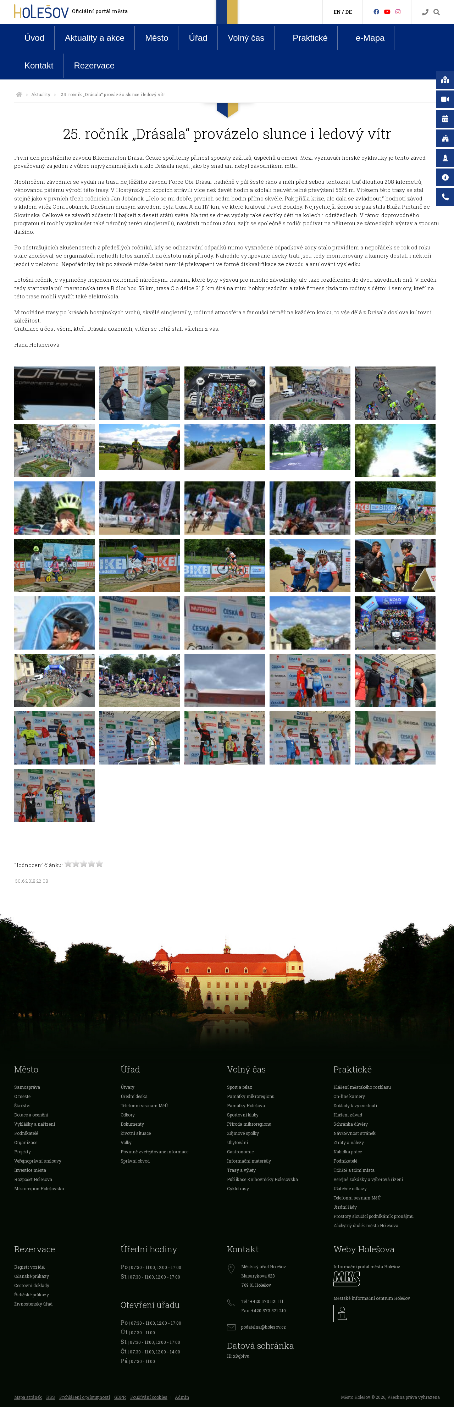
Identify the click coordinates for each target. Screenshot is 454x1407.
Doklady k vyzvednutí (355, 1105)
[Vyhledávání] (436, 12)
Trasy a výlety (241, 1170)
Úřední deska (134, 1096)
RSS (50, 1397)
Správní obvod (135, 1161)
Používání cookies (148, 1397)
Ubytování (237, 1142)
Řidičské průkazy (31, 1294)
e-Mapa (364, 38)
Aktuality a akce (94, 38)
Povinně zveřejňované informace (154, 1151)
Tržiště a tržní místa (354, 1170)
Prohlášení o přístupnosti (84, 1397)
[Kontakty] (425, 12)
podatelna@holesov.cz (263, 1327)
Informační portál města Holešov (366, 1266)
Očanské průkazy (31, 1276)
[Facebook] (376, 11)
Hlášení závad (347, 1115)
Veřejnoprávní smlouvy (37, 1161)
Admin (182, 1397)
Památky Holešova (246, 1105)
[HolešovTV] (387, 11)
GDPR (120, 1397)
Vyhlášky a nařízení (34, 1124)
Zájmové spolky (243, 1133)
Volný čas (246, 38)
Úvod (34, 38)
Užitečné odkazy (350, 1188)
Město (156, 38)
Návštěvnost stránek (354, 1133)
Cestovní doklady (31, 1285)
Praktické (305, 37)
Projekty (22, 1151)
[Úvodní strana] (19, 94)
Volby (126, 1142)
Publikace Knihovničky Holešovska (262, 1179)
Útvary (127, 1087)
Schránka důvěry (350, 1124)
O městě (22, 1096)
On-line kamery (349, 1096)
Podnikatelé (26, 1133)
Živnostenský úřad (33, 1304)
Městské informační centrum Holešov (371, 1298)
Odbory (128, 1115)
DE (348, 12)
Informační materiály (249, 1161)
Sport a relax (239, 1087)
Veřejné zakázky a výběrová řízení (368, 1179)
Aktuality (40, 94)
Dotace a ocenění (31, 1115)
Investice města (30, 1170)
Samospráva (27, 1087)
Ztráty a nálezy (348, 1142)
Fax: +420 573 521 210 (263, 1310)
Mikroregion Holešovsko (39, 1188)
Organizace (25, 1142)
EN (337, 12)
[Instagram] (398, 11)
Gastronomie (240, 1151)
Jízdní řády (345, 1207)
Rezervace (94, 65)
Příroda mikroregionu (249, 1124)
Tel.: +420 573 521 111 (262, 1301)
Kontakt (38, 65)
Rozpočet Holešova (33, 1179)
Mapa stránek (28, 1397)
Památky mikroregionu (251, 1096)
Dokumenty (132, 1124)
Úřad (198, 38)
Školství (22, 1105)
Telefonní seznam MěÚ (144, 1105)
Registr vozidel (29, 1267)
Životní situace (136, 1133)
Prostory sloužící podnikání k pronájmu (373, 1216)
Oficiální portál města (100, 11)
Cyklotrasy (238, 1188)
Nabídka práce (347, 1151)
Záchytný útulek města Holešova (365, 1225)
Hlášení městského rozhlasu (362, 1087)
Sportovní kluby (243, 1115)
